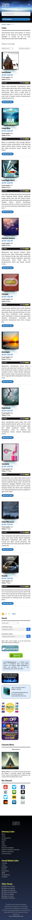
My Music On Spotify (8, 888)
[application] (16, 83)
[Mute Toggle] (24, 83)
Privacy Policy (6, 853)
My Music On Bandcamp (9, 892)
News (3, 842)
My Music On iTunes (8, 886)
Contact (4, 846)
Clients (4, 840)
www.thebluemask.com (16, 916)
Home (4, 24)
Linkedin (4, 877)
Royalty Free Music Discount (10, 849)
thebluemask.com (9, 8)
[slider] (13, 82)
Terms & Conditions (8, 851)
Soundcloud (5, 871)
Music (8, 24)
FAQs (3, 844)
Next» (14, 614)
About (3, 836)
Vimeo (4, 865)
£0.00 (29, 4)
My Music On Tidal (7, 896)
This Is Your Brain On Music (18, 687)
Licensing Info (6, 838)
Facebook (4, 867)
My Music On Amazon (8, 890)
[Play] (2, 83)
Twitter (4, 869)
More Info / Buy (7, 102)
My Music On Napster (8, 898)
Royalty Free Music (8, 848)
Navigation (8, 19)
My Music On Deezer (8, 894)
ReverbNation (6, 875)
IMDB (3, 873)
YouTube (4, 863)
